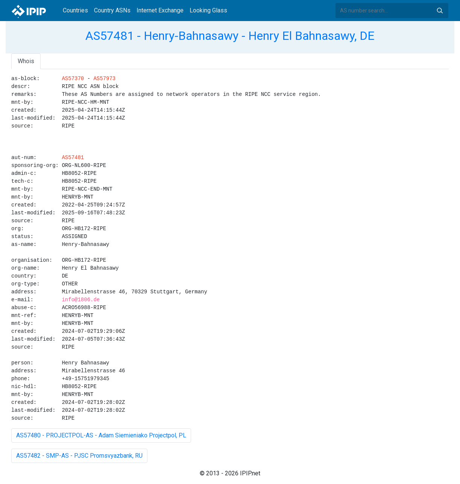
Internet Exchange (160, 10)
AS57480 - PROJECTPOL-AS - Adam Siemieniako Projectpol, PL (101, 435)
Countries (75, 10)
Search (440, 10)
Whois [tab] (26, 61)
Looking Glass (208, 10)
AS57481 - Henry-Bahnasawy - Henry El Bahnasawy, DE (230, 36)
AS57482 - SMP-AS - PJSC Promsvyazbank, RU (79, 455)
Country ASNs (112, 10)
